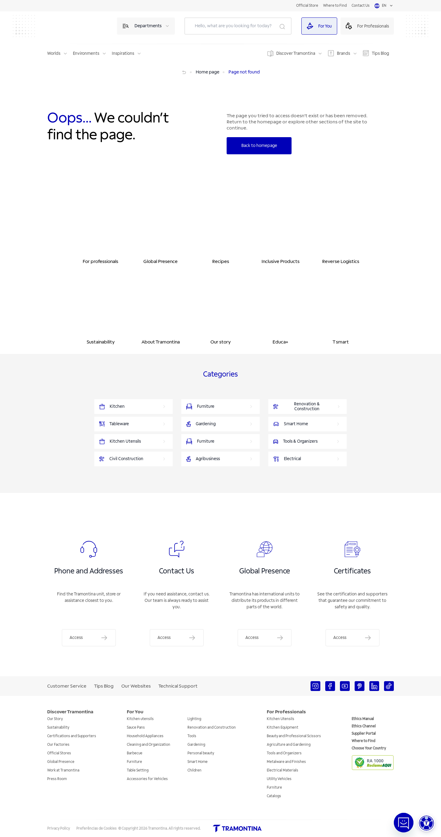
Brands (343, 53)
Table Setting (138, 770)
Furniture (134, 762)
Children (194, 770)
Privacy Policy (58, 829)
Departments (148, 25)
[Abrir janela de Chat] (403, 822)
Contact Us (361, 6)
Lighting (194, 719)
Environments (86, 53)
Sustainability (58, 728)
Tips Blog (380, 53)
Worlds (53, 53)
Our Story (55, 719)
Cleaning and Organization (148, 745)
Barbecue (134, 753)
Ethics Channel (364, 726)
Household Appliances (145, 736)
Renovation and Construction (211, 728)
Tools (191, 736)
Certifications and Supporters (71, 736)
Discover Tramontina (295, 53)
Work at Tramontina (63, 770)
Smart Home (197, 762)
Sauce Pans (136, 728)
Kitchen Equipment (282, 728)
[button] (426, 823)
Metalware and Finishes (286, 762)
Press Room (57, 779)
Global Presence (60, 762)
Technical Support (178, 686)
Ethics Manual (363, 719)
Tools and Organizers (284, 753)
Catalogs (274, 796)
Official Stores (59, 753)
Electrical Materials (282, 770)
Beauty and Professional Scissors (294, 736)
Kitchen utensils (140, 719)
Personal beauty (200, 753)
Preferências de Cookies (96, 829)
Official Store (307, 6)
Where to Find (335, 6)
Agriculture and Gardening (289, 745)
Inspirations (123, 53)
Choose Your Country (369, 748)
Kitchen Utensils (280, 719)
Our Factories (58, 745)
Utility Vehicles (279, 779)
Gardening (196, 745)
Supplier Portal (364, 734)
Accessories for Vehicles (147, 779)
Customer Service (66, 686)
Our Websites (136, 686)
